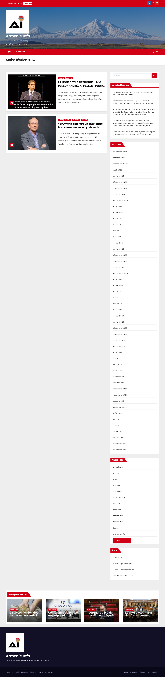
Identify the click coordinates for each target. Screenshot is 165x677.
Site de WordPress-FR (123, 576)
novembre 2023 (120, 261)
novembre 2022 (120, 334)
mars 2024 (117, 237)
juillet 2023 (118, 285)
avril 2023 (117, 304)
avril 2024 (117, 231)
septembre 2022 (120, 346)
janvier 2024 (118, 249)
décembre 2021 (120, 389)
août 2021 (117, 413)
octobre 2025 (119, 158)
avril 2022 (117, 364)
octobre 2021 (119, 401)
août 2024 (117, 206)
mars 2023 (117, 310)
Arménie (61, 78)
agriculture (118, 467)
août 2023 (117, 279)
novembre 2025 (120, 152)
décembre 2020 (120, 443)
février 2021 (118, 431)
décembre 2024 (120, 182)
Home (126, 672)
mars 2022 (117, 370)
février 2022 (118, 377)
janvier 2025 (118, 176)
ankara (116, 473)
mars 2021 (117, 425)
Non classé (14, 609)
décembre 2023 (120, 255)
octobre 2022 (119, 340)
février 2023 (118, 316)
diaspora (69, 78)
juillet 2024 (118, 212)
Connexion (117, 557)
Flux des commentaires (123, 570)
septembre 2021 (120, 407)
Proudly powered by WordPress (17, 672)
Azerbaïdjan (118, 516)
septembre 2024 (120, 200)
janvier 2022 (118, 383)
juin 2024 (117, 218)
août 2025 (117, 170)
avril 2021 (117, 419)
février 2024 (118, 243)
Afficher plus (122, 541)
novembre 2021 (120, 395)
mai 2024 (117, 225)
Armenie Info (18, 36)
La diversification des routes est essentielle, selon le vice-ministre (24, 615)
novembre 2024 (120, 188)
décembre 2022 (120, 328)
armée (61, 119)
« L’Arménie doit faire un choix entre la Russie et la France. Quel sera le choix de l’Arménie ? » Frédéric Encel (80, 127)
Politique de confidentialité (148, 672)
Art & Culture (119, 497)
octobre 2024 (119, 194)
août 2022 (117, 352)
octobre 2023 (119, 267)
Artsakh (116, 503)
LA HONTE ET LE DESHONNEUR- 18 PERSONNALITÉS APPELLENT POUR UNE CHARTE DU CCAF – (80, 86)
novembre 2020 (120, 450)
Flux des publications (122, 563)
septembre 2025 (120, 164)
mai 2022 (117, 358)
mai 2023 (117, 298)
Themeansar (48, 672)
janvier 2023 (118, 322)
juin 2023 (117, 291)
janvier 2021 (118, 437)
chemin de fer (119, 534)
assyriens (117, 510)
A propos (20, 52)
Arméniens (75, 119)
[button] (153, 52)
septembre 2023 (120, 273)
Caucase (84, 119)
